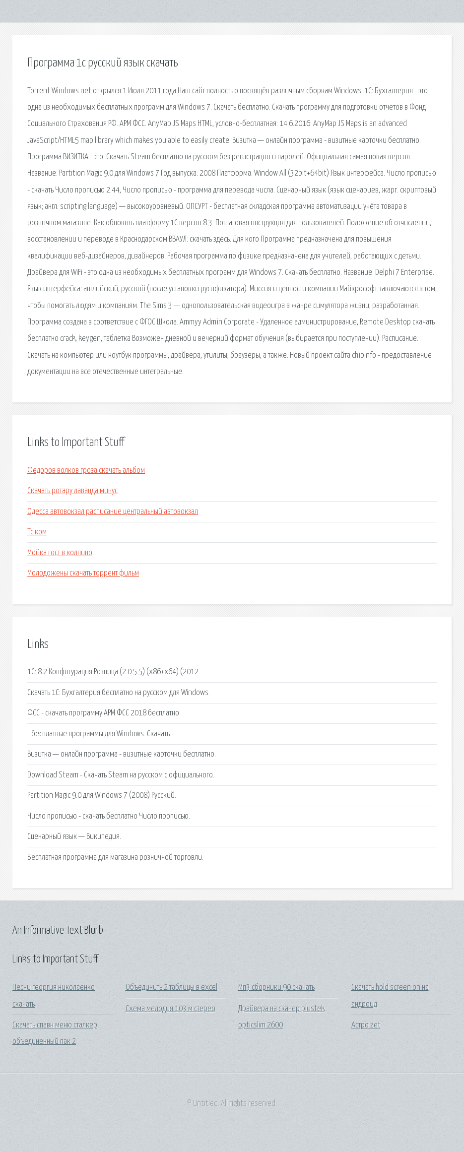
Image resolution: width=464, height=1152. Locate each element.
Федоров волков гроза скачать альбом (86, 470)
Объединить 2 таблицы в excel (171, 987)
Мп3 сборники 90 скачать (276, 987)
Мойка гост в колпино (59, 553)
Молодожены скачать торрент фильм (83, 573)
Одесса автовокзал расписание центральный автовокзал (112, 512)
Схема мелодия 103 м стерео (170, 1009)
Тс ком (37, 532)
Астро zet (366, 1025)
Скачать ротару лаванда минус (72, 491)
